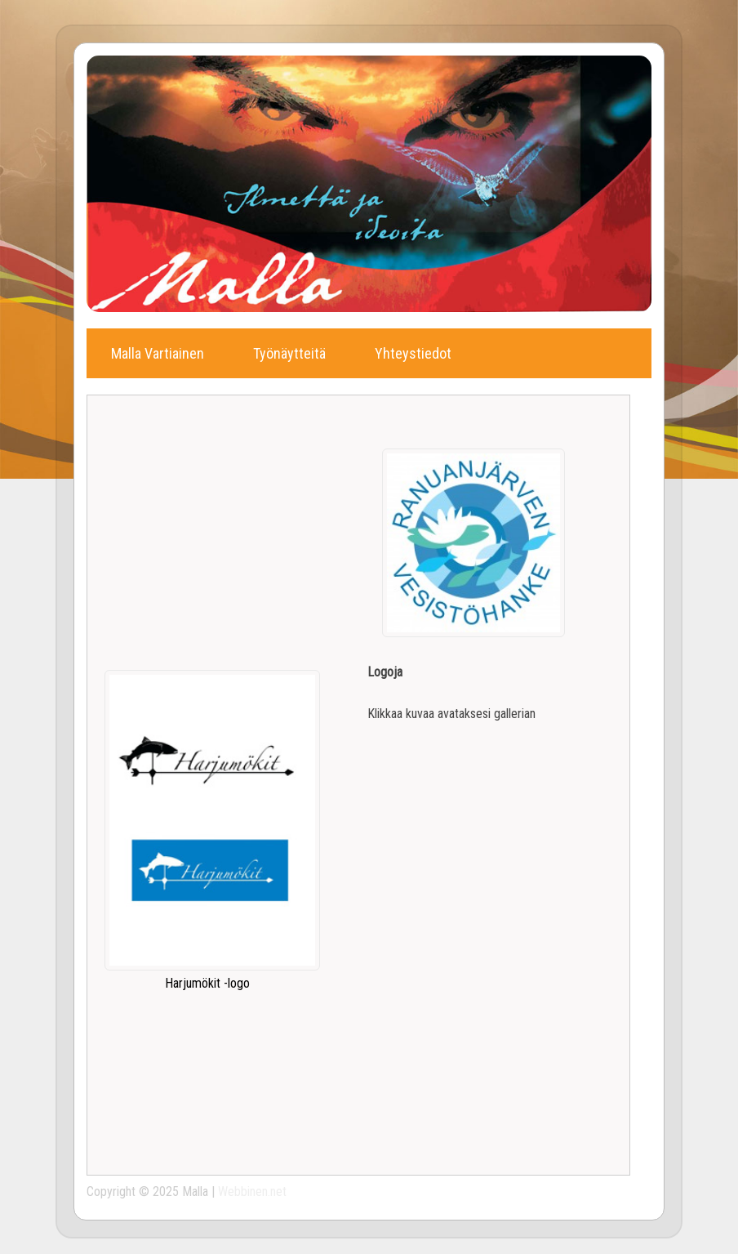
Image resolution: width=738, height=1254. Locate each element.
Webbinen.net (252, 1191)
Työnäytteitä (289, 353)
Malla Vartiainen (157, 353)
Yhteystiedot (413, 353)
